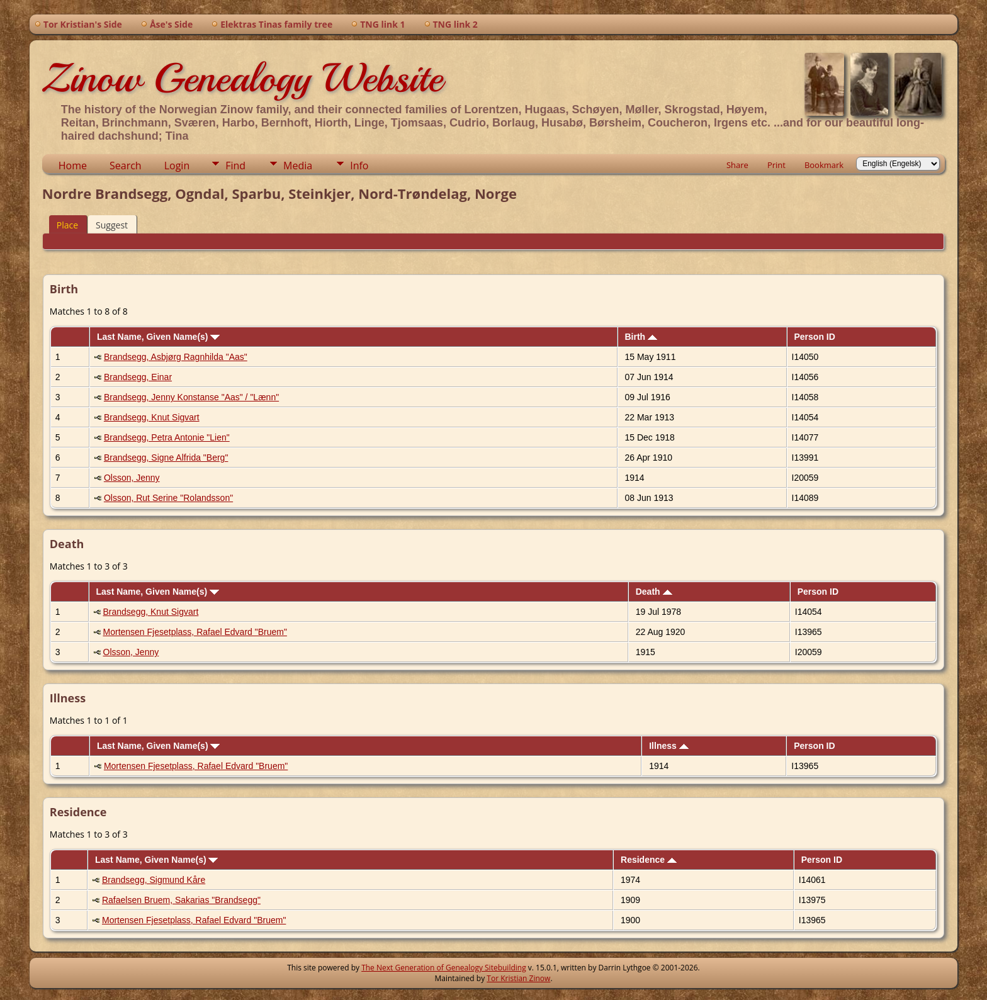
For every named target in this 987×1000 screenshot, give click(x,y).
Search (126, 165)
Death (654, 592)
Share (737, 165)
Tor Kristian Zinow (518, 978)
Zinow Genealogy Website (242, 78)
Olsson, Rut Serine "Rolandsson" (168, 498)
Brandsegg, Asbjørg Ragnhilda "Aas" (175, 357)
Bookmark (823, 165)
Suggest (112, 225)
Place (67, 225)
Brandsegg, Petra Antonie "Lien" (167, 437)
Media (297, 165)
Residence (649, 860)
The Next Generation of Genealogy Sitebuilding (443, 967)
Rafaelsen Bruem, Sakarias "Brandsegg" (181, 900)
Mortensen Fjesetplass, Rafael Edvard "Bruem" (195, 632)
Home (73, 165)
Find (235, 165)
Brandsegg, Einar (138, 377)
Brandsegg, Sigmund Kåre (153, 880)
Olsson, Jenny (132, 478)
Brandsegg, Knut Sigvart (152, 417)
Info (359, 165)
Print (776, 165)
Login (177, 165)
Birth (640, 337)
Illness (668, 746)
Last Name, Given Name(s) (158, 337)
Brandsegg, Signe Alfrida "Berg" (166, 457)
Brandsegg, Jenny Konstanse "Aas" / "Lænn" (191, 397)
